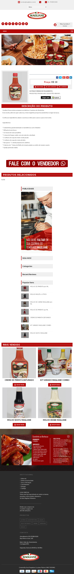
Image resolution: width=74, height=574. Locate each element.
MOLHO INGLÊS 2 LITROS (38, 294)
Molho (23, 527)
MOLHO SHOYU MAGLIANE (38, 333)
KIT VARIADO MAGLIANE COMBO (40, 325)
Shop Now (19, 385)
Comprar (63, 86)
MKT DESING (51, 567)
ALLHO (41, 519)
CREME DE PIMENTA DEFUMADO (40, 317)
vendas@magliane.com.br (27, 2)
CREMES (35, 523)
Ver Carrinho (51, 86)
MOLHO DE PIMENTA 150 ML (39, 310)
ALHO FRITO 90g (32, 519)
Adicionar (39, 86)
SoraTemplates (30, 567)
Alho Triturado (26, 523)
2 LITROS (23, 519)
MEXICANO (43, 523)
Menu (5, 31)
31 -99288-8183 (51, 2)
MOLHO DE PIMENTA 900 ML (39, 286)
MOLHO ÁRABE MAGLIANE (54, 420)
